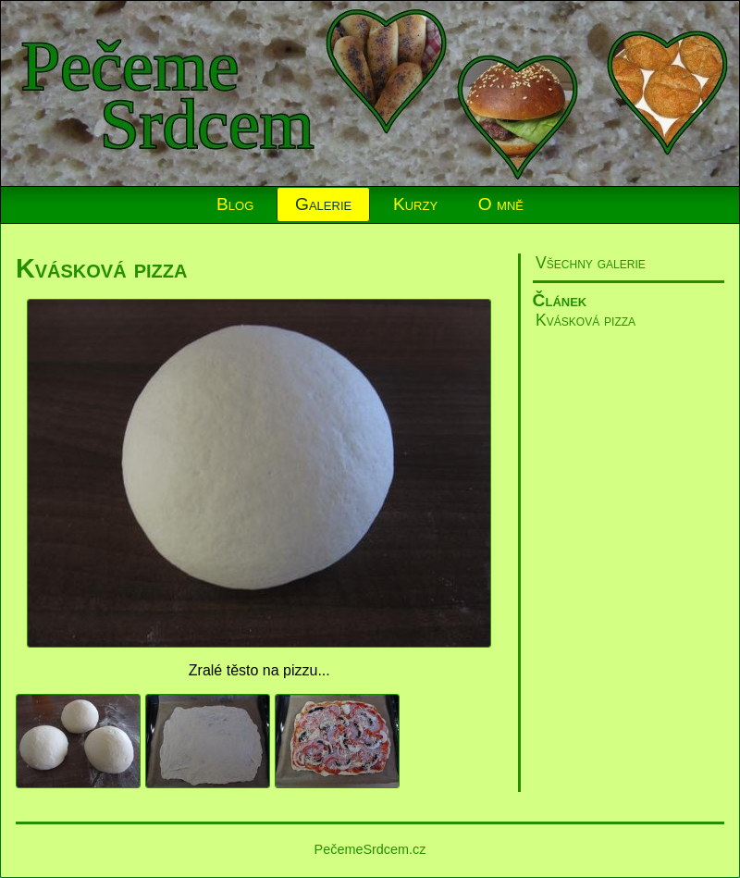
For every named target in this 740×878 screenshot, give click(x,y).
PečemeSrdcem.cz (370, 849)
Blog (234, 204)
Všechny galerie (591, 263)
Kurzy (415, 204)
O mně (501, 204)
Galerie (323, 204)
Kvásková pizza (585, 320)
